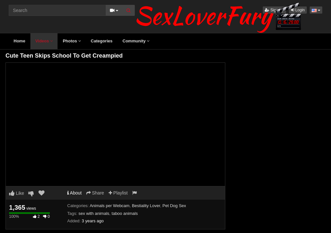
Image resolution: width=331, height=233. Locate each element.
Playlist (118, 192)
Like (16, 193)
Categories (101, 41)
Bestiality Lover (146, 205)
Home (19, 41)
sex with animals (94, 213)
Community (136, 41)
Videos (44, 41)
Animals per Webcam (109, 205)
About (74, 192)
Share (95, 192)
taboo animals (125, 213)
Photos (72, 41)
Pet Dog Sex (174, 205)
